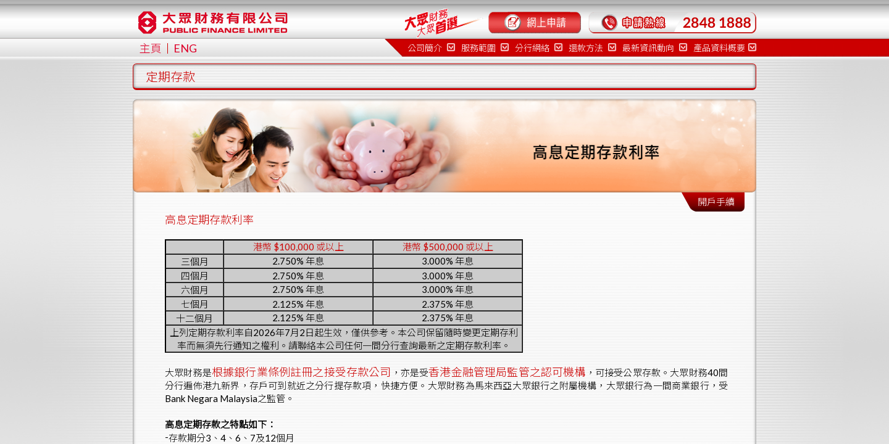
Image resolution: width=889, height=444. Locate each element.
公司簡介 (431, 48)
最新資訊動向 (654, 48)
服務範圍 (485, 48)
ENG (185, 48)
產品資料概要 (724, 48)
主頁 (151, 48)
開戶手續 (716, 201)
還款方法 (592, 48)
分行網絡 (538, 48)
